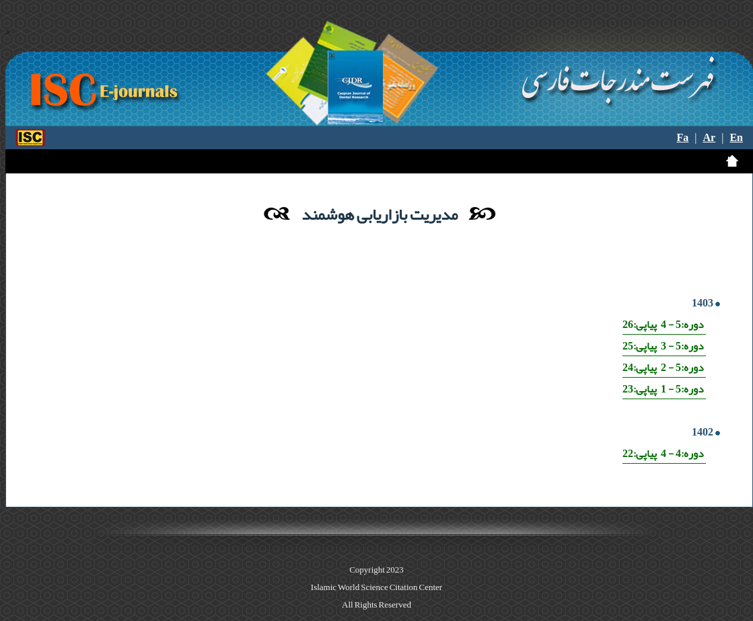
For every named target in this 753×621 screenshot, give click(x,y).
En (736, 138)
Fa (683, 138)
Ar (709, 138)
